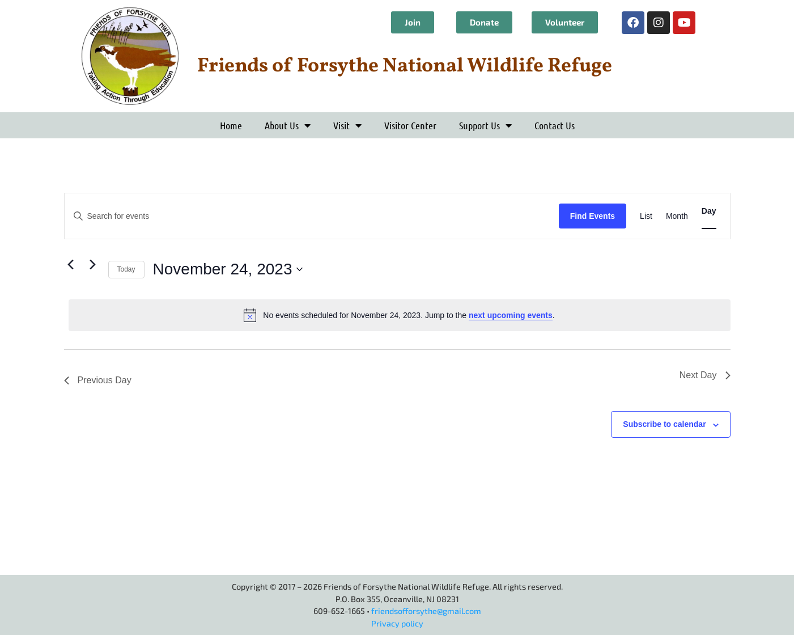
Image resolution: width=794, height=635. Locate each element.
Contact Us (554, 125)
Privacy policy (397, 623)
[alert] (400, 315)
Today (126, 269)
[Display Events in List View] (646, 216)
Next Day (705, 375)
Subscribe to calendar (664, 424)
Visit (347, 125)
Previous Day (97, 380)
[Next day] (93, 264)
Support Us (485, 125)
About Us (288, 125)
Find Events (592, 216)
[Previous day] (71, 264)
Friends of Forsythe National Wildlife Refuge (404, 66)
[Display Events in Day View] (709, 211)
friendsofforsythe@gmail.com (426, 611)
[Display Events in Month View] (677, 216)
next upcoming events (511, 315)
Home (231, 125)
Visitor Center (410, 125)
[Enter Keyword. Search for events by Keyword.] (312, 216)
